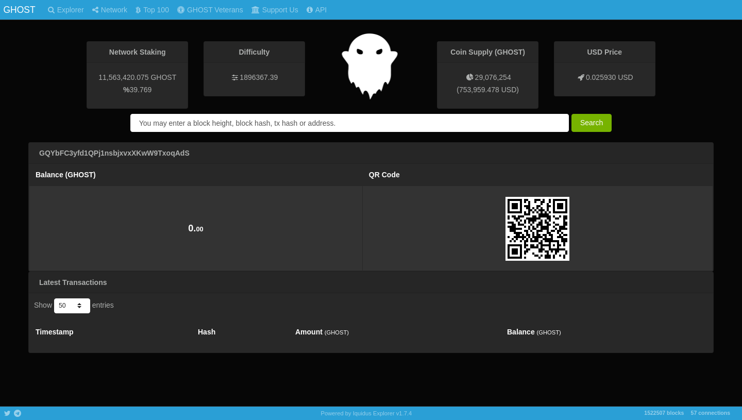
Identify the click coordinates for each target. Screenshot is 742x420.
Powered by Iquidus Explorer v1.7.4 (366, 413)
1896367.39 (259, 77)
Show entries (74, 305)
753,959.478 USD (487, 90)
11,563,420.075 (123, 77)
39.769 (141, 90)
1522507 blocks (664, 413)
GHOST (19, 10)
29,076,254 (493, 77)
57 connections (710, 413)
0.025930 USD (609, 77)
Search (591, 123)
